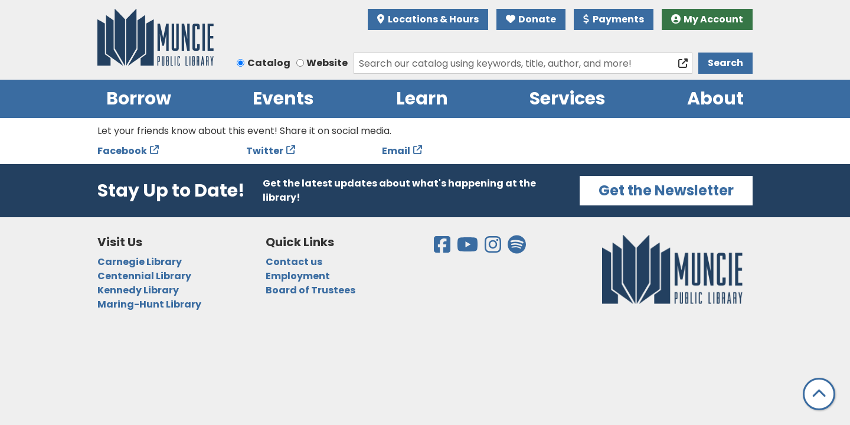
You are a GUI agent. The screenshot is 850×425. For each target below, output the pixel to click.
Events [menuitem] (283, 98)
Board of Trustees (310, 290)
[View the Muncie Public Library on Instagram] (494, 248)
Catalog (268, 63)
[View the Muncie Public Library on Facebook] (443, 248)
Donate (531, 19)
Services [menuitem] (567, 98)
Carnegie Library (139, 262)
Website (327, 63)
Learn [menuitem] (422, 98)
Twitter (264, 151)
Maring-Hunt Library (149, 304)
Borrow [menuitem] (138, 98)
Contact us (294, 262)
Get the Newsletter (666, 190)
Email (396, 151)
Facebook (122, 151)
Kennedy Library (138, 290)
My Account (707, 19)
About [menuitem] (715, 98)
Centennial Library (144, 276)
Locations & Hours (428, 19)
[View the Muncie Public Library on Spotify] (517, 248)
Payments (613, 19)
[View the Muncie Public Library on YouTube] (468, 248)
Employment (298, 276)
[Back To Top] (819, 394)
